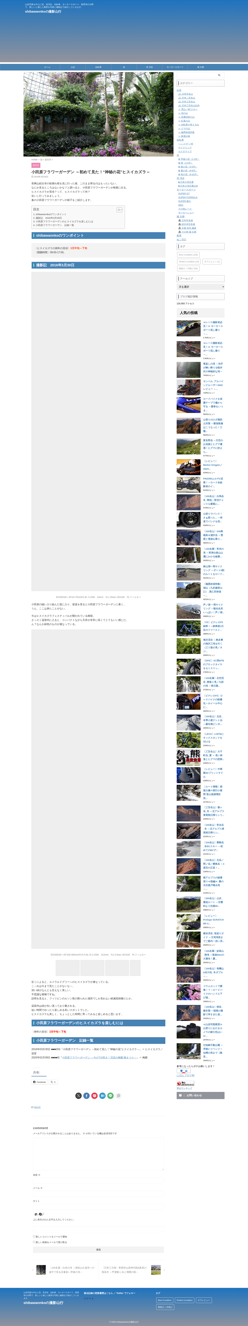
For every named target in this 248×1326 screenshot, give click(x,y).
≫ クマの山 (184, 128)
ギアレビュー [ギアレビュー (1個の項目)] (212, 261)
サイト (36, 1201)
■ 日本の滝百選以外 (188, 186)
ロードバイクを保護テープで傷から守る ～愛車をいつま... (213, 396)
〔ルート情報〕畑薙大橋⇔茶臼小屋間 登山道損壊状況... (213, 765)
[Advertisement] (124, 40)
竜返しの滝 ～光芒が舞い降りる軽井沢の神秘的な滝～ (213, 361)
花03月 (37, 1107)
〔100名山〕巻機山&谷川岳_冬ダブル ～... (213, 940)
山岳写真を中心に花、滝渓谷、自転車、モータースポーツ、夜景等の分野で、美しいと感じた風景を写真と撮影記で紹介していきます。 (51, 1295)
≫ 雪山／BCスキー (188, 109)
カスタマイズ (185, 151)
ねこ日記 (181, 239)
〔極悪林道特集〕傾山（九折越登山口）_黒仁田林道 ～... (214, 572)
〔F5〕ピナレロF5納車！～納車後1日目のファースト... (214, 607)
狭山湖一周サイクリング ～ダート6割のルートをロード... (213, 554)
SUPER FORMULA (188, 197)
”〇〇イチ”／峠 (185, 143)
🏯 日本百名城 (185, 220)
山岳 (73, 67)
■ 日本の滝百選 (186, 182)
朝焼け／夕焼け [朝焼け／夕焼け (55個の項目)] (188, 268)
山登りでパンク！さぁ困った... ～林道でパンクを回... (213, 502)
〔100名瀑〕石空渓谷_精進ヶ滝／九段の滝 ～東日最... (214, 660)
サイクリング (185, 147)
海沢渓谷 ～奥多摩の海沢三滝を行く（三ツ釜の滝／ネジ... (213, 624)
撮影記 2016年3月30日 (49, 218)
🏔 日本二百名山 (186, 98)
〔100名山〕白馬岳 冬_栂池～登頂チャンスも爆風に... (214, 484)
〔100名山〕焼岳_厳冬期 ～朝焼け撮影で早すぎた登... (213, 979)
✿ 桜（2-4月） (185, 163)
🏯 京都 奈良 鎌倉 (187, 228)
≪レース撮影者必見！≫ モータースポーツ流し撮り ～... (213, 326)
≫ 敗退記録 (184, 136)
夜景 (179, 235)
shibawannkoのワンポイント (51, 214)
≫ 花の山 (183, 113)
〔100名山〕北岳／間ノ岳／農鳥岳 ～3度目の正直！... (213, 835)
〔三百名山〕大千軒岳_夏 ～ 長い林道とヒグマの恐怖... (213, 730)
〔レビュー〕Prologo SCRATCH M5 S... (213, 888)
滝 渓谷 (149, 67)
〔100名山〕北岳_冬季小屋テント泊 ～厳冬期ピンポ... (213, 695)
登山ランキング (184, 1050)
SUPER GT (184, 193)
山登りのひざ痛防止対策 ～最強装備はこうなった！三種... (213, 414)
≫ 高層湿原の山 (186, 117)
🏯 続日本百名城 (186, 224)
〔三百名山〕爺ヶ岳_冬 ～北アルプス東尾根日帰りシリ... (214, 782)
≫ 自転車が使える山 (188, 124)
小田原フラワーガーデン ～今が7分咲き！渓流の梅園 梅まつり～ (99, 1057)
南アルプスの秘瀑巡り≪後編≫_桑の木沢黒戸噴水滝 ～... (214, 853)
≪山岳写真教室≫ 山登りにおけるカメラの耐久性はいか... (213, 996)
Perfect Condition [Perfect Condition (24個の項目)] (189, 261)
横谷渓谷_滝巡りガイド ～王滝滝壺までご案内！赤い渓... (214, 905)
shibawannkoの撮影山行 (43, 11)
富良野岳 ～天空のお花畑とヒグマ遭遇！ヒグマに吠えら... (213, 431)
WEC (181, 205)
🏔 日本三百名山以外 (189, 105)
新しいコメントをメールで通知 (51, 1236)
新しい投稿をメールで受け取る (51, 1242)
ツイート (89, 1298)
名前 (36, 1175)
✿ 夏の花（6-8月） (187, 170)
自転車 (98, 67)
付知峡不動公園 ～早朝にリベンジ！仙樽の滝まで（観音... (213, 1014)
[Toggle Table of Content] (118, 210)
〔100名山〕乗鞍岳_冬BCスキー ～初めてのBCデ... (213, 818)
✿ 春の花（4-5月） (187, 166)
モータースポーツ (175, 67)
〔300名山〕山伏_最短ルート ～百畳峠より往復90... (213, 870)
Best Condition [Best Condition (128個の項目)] (188, 255)
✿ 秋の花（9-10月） (188, 174)
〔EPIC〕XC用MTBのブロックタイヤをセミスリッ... (213, 642)
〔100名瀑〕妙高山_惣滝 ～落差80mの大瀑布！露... (213, 923)
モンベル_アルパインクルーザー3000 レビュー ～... (214, 379)
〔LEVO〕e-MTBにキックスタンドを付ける (213, 712)
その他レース (185, 209)
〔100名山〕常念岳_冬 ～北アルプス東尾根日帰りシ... (213, 800)
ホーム (47, 67)
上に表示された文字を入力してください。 (54, 1219)
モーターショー (186, 212)
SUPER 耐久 (184, 201)
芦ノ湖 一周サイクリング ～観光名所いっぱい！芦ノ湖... (213, 589)
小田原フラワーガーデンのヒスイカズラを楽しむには (64, 221)
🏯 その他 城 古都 (187, 232)
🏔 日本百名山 (185, 94)
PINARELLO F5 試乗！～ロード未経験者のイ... (213, 466)
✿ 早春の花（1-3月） (189, 159)
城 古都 (200, 67)
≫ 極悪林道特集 (186, 132)
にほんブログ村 (185, 1037)
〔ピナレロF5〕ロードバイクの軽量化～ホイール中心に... (213, 677)
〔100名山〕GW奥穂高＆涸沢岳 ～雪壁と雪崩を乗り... (213, 519)
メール (38, 1188)
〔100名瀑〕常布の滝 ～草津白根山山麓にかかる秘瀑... (213, 537)
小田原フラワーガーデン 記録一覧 (55, 225)
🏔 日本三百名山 (186, 101)
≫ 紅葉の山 (184, 121)
